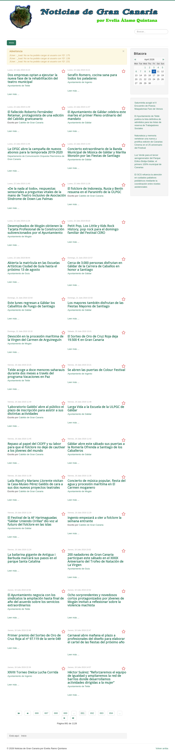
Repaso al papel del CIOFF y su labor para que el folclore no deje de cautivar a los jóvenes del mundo (36, 447)
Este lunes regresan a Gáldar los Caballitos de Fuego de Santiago (31, 304)
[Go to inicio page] (19, 713)
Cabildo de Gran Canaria (31, 122)
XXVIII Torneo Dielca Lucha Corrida (33, 672)
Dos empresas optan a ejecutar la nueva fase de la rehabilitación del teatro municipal (33, 78)
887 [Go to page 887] (46, 713)
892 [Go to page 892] (92, 713)
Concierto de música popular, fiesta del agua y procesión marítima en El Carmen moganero (96, 484)
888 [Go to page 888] (56, 713)
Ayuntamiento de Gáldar (79, 122)
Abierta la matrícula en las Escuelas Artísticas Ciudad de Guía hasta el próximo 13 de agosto (34, 266)
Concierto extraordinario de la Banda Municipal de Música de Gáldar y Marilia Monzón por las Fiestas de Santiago (97, 152)
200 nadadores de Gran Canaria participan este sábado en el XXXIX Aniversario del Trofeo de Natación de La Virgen (95, 559)
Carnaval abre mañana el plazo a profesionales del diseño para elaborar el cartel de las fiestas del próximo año (96, 638)
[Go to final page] (73, 718)
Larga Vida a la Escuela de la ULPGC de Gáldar (96, 408)
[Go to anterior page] (28, 713)
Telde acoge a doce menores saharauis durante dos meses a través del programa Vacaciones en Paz (36, 373)
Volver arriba (162, 748)
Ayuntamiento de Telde (19, 85)
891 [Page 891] (82, 713)
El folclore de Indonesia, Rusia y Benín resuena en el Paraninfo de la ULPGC (95, 190)
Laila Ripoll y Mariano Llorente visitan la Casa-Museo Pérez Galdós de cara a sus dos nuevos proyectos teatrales (35, 484)
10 (154, 71)
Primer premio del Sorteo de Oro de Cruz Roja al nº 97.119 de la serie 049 (34, 637)
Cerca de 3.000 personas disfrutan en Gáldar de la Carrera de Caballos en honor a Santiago (95, 266)
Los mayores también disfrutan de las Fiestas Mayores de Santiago (95, 304)
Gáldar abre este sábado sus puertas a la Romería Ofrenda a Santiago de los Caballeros (96, 447)
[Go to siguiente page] (65, 718)
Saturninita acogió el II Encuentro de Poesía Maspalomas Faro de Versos (148, 105)
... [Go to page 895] (120, 713)
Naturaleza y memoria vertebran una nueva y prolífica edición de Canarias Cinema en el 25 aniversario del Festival (148, 141)
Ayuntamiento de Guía (19, 273)
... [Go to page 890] (74, 713)
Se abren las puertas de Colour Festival (96, 370)
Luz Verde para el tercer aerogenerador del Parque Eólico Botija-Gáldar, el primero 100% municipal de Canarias (147, 161)
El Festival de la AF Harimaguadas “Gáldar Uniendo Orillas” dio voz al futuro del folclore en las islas (33, 521)
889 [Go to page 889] (65, 713)
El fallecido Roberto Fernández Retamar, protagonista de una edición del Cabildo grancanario (36, 115)
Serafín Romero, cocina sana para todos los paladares (92, 76)
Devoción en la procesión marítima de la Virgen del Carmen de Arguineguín (35, 338)
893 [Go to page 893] (102, 713)
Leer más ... (13, 94)
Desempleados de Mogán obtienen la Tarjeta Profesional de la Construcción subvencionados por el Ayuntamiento (36, 229)
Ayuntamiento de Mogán (20, 236)
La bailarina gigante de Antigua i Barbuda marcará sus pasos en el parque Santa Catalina (32, 557)
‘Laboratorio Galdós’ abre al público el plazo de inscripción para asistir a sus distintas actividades (36, 410)
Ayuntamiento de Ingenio (80, 82)
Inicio (11, 42)
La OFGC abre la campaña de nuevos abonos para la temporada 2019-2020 (35, 150)
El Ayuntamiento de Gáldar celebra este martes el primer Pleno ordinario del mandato (97, 115)
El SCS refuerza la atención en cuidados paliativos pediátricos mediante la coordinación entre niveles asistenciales (148, 180)
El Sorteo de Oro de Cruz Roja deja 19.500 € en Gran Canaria (93, 338)
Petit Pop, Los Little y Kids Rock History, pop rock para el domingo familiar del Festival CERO (93, 229)
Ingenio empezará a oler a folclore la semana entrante (94, 519)
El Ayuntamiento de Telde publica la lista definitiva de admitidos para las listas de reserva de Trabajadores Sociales (147, 122)
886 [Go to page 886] (37, 713)
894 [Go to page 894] (111, 713)
